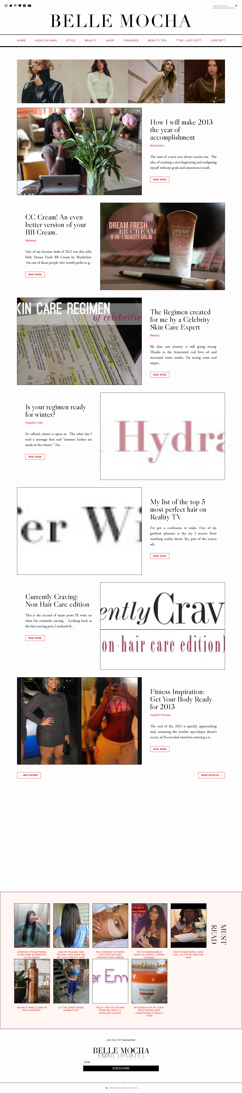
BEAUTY (91, 40)
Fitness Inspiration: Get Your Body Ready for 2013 (181, 699)
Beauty (155, 335)
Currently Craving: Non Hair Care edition (57, 600)
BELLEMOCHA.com (126, 1088)
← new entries (29, 775)
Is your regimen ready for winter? (55, 410)
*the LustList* (188, 40)
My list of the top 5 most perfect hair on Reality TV (178, 509)
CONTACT (218, 40)
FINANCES (131, 40)
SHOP (110, 40)
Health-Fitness (160, 715)
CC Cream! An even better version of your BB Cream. (55, 224)
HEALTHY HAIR (46, 40)
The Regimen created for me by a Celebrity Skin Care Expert (180, 319)
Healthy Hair (34, 422)
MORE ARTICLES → (211, 775)
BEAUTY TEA (157, 40)
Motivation (157, 145)
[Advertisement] (121, 840)
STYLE (70, 40)
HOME (21, 40)
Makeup (30, 240)
